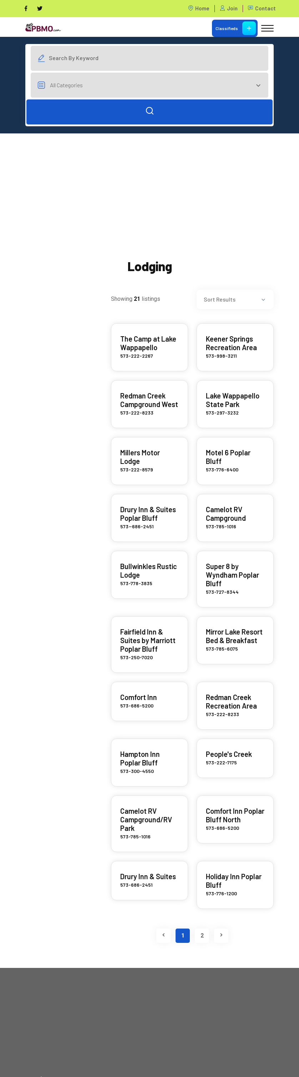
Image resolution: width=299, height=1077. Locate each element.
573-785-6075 (222, 649)
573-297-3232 (222, 413)
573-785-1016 (221, 526)
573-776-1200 (221, 893)
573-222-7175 (221, 762)
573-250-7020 (136, 657)
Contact (262, 8)
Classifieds (236, 28)
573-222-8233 (136, 413)
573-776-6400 (222, 469)
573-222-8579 (136, 469)
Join (229, 8)
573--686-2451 (137, 526)
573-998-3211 (221, 356)
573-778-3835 (136, 583)
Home (198, 8)
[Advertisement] (149, 183)
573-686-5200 (136, 706)
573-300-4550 (137, 771)
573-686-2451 (136, 885)
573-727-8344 (222, 592)
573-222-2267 (136, 356)
